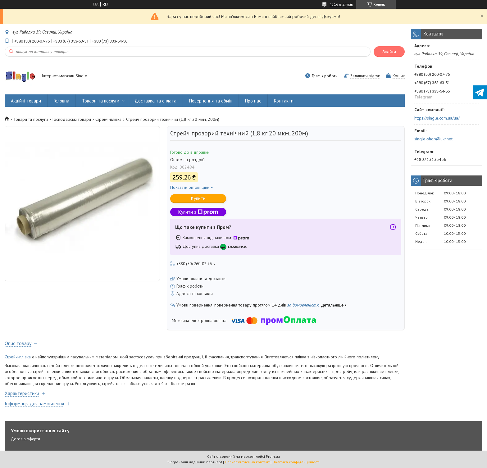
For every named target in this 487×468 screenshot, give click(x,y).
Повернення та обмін (210, 100)
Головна (61, 100)
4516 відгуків (341, 4)
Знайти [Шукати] (389, 51)
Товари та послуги (100, 100)
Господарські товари (71, 119)
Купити (198, 198)
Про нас (253, 100)
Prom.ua (273, 456)
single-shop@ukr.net (433, 139)
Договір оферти (25, 439)
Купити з (198, 212)
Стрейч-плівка (108, 119)
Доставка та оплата (155, 100)
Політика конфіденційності (296, 462)
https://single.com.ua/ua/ (437, 118)
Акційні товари (26, 100)
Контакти (284, 100)
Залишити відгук (365, 76)
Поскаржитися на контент (247, 462)
